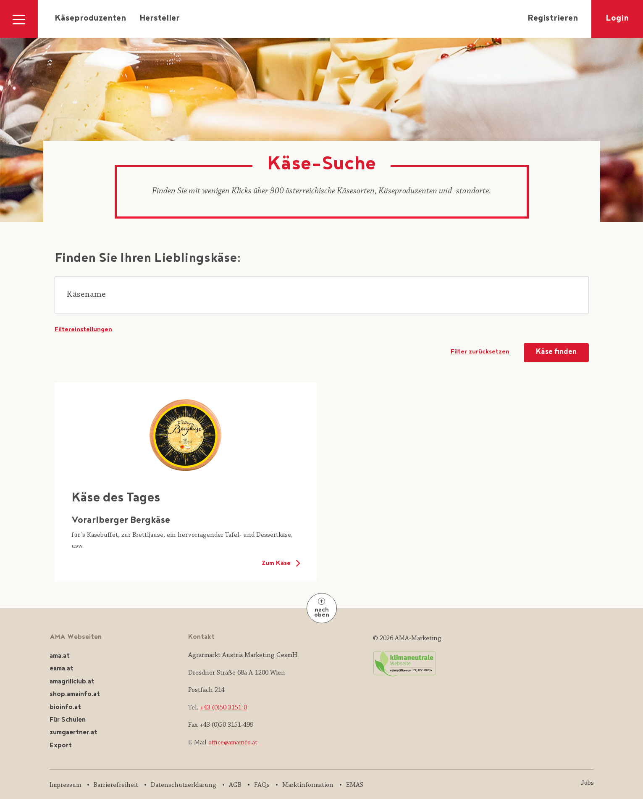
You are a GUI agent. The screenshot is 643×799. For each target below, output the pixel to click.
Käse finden (556, 352)
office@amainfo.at (232, 742)
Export (61, 745)
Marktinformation (307, 785)
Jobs (587, 783)
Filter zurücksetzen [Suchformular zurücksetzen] (480, 352)
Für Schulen (68, 720)
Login (617, 18)
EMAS (354, 785)
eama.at (61, 669)
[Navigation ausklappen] (19, 19)
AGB (235, 785)
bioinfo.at (65, 707)
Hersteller (159, 18)
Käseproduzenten (90, 18)
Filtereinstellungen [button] (83, 330)
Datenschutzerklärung (183, 785)
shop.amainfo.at (75, 694)
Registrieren (553, 18)
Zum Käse (280, 563)
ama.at (60, 656)
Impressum (65, 785)
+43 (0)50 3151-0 (223, 707)
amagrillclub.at (72, 682)
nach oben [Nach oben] (321, 609)
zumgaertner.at (73, 732)
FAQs (262, 785)
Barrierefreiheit (116, 785)
